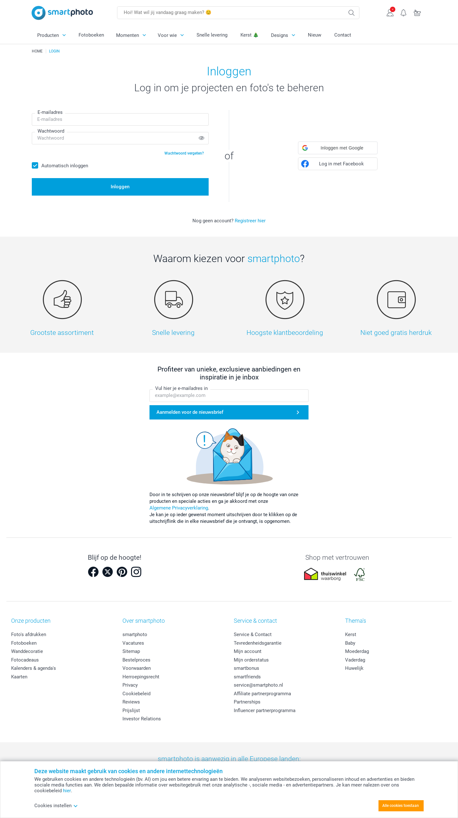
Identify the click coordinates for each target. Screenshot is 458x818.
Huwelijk (354, 668)
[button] (338, 148)
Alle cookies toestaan (400, 805)
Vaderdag (355, 660)
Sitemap (131, 651)
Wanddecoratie (27, 651)
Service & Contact (253, 634)
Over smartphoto (143, 620)
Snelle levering (212, 35)
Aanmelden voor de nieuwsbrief (189, 412)
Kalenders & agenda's (33, 668)
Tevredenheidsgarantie (257, 643)
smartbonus (246, 668)
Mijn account (247, 651)
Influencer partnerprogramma (264, 710)
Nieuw (314, 35)
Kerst (350, 634)
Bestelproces (136, 660)
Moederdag (357, 651)
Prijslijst (131, 710)
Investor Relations (141, 719)
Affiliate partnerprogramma (262, 694)
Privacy (130, 685)
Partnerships (247, 702)
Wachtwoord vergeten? (184, 153)
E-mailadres (50, 112)
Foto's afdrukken (28, 634)
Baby (350, 643)
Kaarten (19, 677)
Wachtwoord (51, 131)
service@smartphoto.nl (258, 685)
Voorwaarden (136, 668)
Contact (342, 35)
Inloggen (120, 187)
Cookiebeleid (136, 694)
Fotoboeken (91, 35)
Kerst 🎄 (249, 35)
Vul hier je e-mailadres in (181, 389)
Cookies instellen (56, 805)
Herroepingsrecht (140, 677)
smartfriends (247, 677)
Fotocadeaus (25, 660)
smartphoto (134, 634)
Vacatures (133, 643)
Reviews (131, 702)
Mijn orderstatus (251, 660)
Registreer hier (250, 221)
